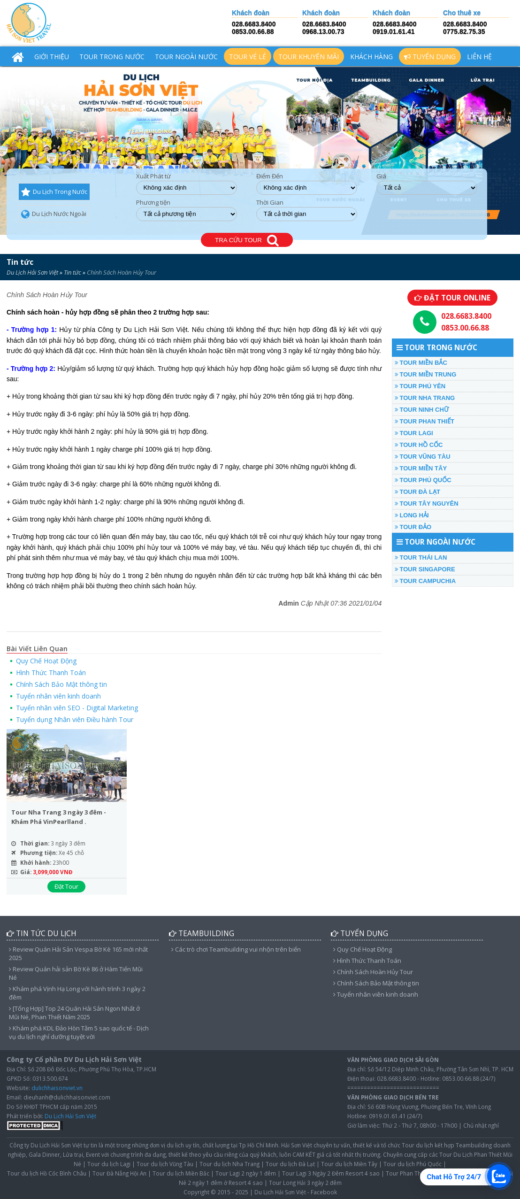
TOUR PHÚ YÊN (420, 386)
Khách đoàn (250, 12)
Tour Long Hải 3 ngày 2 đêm (305, 1182)
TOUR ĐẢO (413, 526)
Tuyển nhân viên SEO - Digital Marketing (77, 707)
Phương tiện (153, 203)
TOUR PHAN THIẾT (424, 421)
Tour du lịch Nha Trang (229, 1164)
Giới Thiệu (51, 56)
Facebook (324, 1192)
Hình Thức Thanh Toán (51, 672)
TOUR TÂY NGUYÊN (427, 503)
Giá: (25, 872)
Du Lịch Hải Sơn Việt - (281, 1192)
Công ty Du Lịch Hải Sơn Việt (45, 1145)
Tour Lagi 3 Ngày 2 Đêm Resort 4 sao (331, 1173)
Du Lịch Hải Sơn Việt (32, 272)
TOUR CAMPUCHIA (425, 580)
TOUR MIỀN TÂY (421, 468)
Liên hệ (479, 56)
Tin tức (20, 262)
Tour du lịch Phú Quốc (412, 1164)
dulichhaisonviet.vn (57, 1087)
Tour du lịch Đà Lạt (290, 1164)
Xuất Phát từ (153, 176)
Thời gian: (34, 843)
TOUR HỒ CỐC (419, 444)
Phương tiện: (38, 852)
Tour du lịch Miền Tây (349, 1164)
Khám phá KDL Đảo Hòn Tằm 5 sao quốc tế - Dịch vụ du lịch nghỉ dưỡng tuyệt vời (79, 1032)
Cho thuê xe (462, 12)
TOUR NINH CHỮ (422, 409)
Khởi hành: (35, 862)
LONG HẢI (412, 515)
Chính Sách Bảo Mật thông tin (61, 684)
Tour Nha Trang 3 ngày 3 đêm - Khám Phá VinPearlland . (58, 817)
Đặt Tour (66, 886)
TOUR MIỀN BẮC (421, 362)
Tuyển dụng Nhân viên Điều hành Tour (74, 719)
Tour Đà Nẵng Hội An (119, 1173)
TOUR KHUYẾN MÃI (308, 56)
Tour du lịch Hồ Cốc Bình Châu (46, 1173)
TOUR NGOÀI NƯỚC (186, 56)
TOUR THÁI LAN (421, 557)
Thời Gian (269, 203)
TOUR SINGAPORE (425, 569)
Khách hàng (371, 56)
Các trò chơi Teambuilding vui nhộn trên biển (236, 949)
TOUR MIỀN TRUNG (425, 374)
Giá (381, 176)
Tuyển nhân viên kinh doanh (58, 696)
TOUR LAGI (414, 433)
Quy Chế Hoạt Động (46, 660)
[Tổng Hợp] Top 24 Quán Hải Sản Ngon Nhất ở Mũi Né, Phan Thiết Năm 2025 (74, 1012)
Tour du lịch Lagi (108, 1164)
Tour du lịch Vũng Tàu (165, 1164)
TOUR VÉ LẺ (247, 56)
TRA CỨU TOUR (247, 240)
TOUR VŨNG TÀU (423, 456)
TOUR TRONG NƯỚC (112, 56)
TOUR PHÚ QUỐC (423, 480)
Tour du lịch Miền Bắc (181, 1173)
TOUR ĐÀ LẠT (417, 491)
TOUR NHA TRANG (425, 397)
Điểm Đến (269, 176)
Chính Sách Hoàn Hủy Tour (373, 972)
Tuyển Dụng (430, 56)
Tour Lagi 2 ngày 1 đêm (245, 1173)
